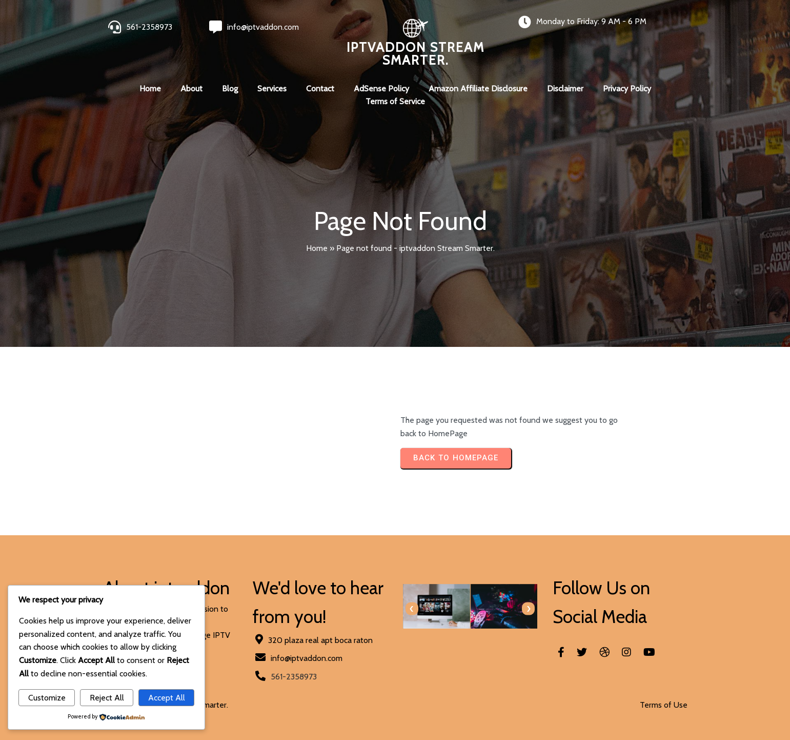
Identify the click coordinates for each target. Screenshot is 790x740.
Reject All (107, 698)
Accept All (166, 698)
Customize (47, 698)
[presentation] (412, 608)
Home (317, 248)
